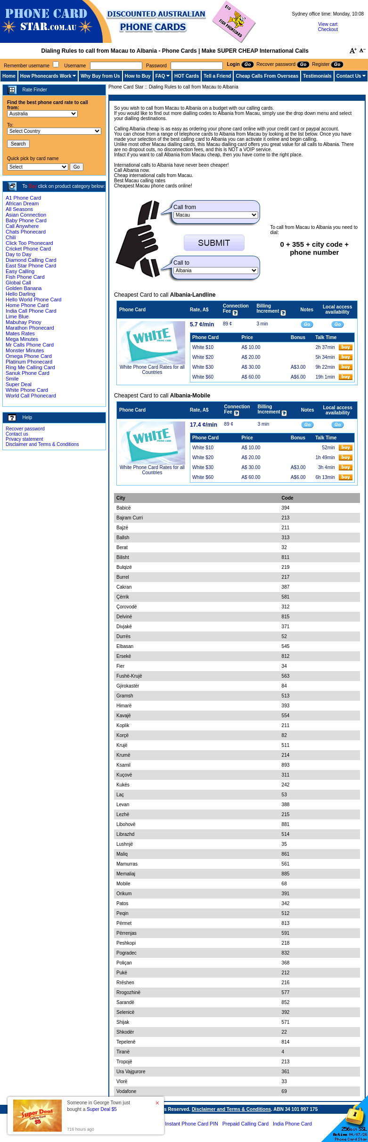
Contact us (17, 434)
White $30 (202, 367)
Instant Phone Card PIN (191, 1123)
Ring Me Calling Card (30, 367)
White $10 (202, 347)
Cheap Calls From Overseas (267, 76)
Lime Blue (17, 316)
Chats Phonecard (26, 232)
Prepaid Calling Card (245, 1123)
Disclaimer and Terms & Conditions (42, 444)
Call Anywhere (22, 226)
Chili (11, 237)
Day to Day (18, 254)
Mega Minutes (22, 339)
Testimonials (317, 76)
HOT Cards (186, 76)
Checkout (328, 29)
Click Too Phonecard (29, 243)
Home (9, 76)
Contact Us (348, 76)
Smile (12, 378)
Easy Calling (20, 271)
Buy (33, 186)
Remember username (26, 65)
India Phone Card (292, 1123)
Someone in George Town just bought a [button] (98, 1106)
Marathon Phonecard (30, 328)
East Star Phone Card (31, 265)
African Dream (22, 203)
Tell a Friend (217, 76)
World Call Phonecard (31, 395)
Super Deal (19, 384)
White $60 (202, 377)
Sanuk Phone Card (27, 373)
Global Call (18, 282)
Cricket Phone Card (28, 248)
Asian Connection (26, 215)
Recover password (25, 428)
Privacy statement (24, 439)
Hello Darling (20, 294)
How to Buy (138, 76)
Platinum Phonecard (29, 361)
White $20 (202, 357)
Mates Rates (20, 333)
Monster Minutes (25, 350)
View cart (327, 24)
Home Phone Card (27, 305)
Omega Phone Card (29, 356)
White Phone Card (27, 390)
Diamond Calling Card (31, 260)
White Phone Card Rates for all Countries (152, 369)
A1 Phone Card (23, 198)
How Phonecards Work (46, 76)
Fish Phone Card (25, 277)
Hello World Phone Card (33, 299)
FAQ (160, 76)
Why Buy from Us (100, 76)
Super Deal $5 (102, 1109)
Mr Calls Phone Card (30, 345)
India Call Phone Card (31, 311)
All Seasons (19, 209)
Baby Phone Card (26, 220)
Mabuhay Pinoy (23, 322)
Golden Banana (23, 288)
